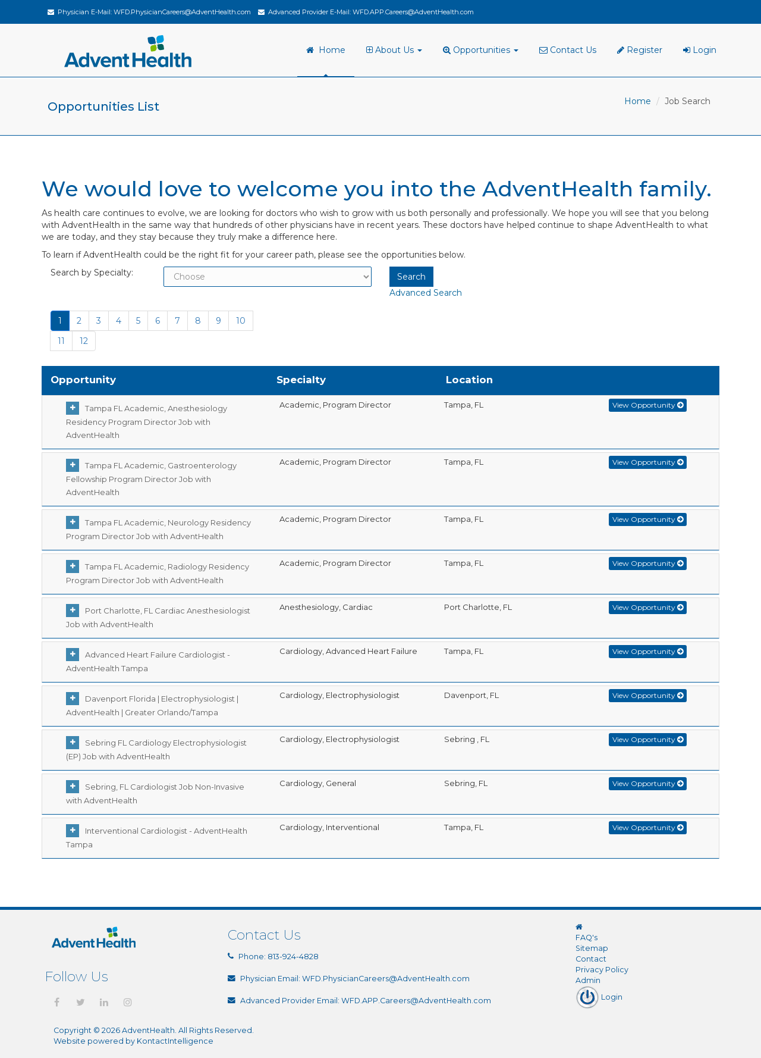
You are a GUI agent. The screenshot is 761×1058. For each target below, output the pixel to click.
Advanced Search (425, 292)
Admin (588, 980)
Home (325, 50)
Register (639, 50)
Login (699, 50)
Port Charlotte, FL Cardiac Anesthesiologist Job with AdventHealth (158, 617)
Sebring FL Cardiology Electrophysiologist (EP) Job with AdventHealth (156, 749)
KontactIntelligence (175, 1041)
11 (61, 341)
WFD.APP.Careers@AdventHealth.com (413, 12)
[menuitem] (395, 50)
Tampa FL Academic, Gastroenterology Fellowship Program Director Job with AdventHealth (151, 479)
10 (241, 320)
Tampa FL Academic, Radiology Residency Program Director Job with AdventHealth (157, 573)
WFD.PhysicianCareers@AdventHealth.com (182, 12)
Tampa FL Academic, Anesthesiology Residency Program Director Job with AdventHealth (146, 421)
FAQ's (587, 937)
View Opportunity (647, 404)
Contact (591, 958)
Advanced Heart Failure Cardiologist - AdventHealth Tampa (148, 661)
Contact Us (567, 50)
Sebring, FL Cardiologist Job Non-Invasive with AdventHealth (155, 793)
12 (84, 341)
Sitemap (592, 948)
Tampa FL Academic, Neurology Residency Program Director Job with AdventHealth (158, 529)
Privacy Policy (602, 969)
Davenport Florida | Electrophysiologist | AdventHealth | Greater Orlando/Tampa (152, 705)
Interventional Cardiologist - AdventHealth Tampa (156, 837)
